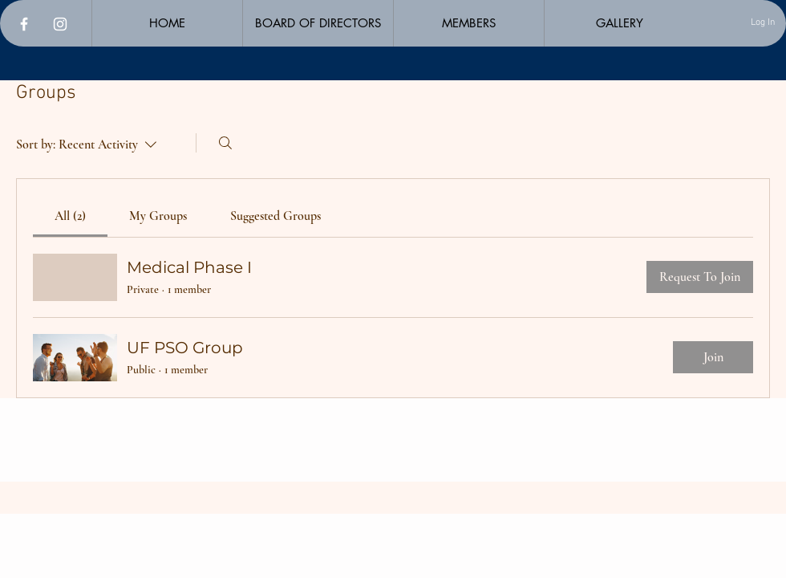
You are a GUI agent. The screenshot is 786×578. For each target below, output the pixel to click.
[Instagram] (60, 24)
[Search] (225, 143)
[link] (70, 216)
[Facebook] (24, 24)
